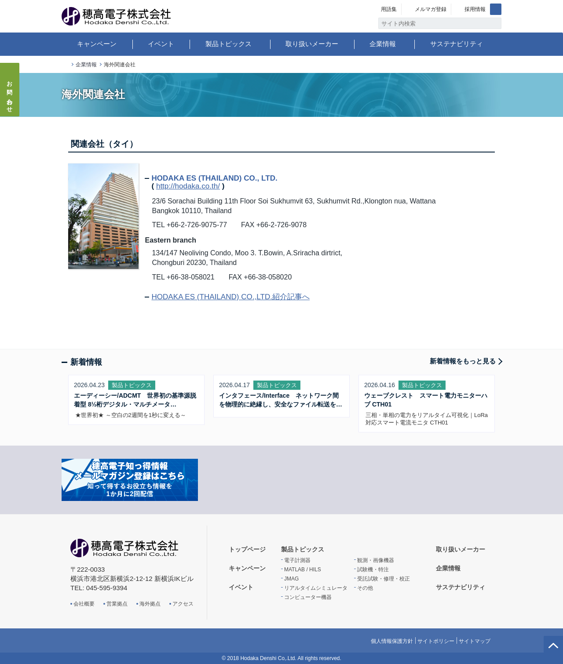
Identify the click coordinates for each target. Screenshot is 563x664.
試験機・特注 (373, 569)
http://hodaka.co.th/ (188, 186)
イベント (161, 43)
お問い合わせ (10, 94)
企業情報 (382, 43)
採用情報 (475, 9)
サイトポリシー (435, 641)
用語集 (389, 9)
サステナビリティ (456, 43)
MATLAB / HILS (302, 569)
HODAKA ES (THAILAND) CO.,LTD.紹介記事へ (230, 297)
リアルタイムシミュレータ (315, 588)
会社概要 (84, 604)
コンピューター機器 (308, 597)
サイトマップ (474, 641)
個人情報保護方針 (392, 641)
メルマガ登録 (430, 9)
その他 (365, 588)
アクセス (183, 604)
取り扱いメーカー (311, 43)
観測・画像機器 (375, 560)
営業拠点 (117, 604)
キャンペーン (97, 43)
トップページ (65, 65)
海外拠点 (150, 604)
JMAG (291, 579)
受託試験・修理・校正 (383, 579)
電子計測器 (297, 560)
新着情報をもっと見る (463, 361)
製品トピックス (228, 43)
